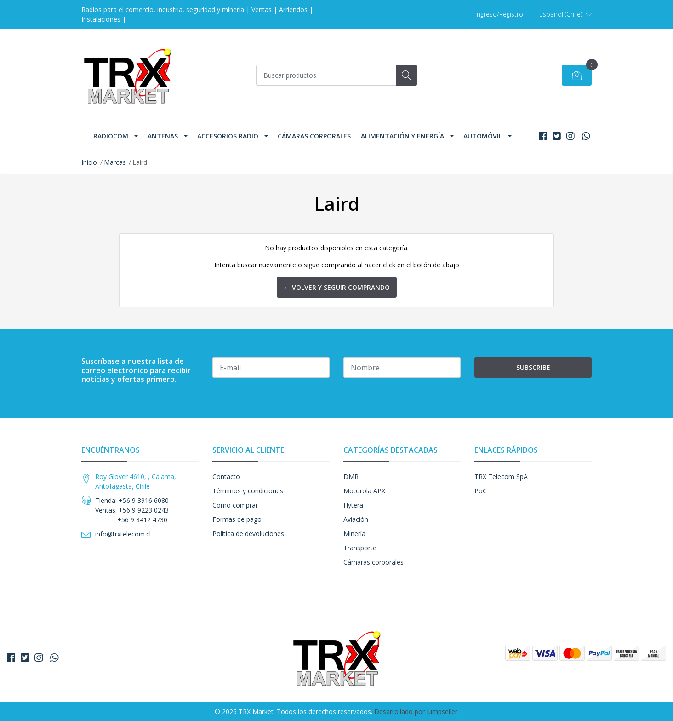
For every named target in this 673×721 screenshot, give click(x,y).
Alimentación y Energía (402, 136)
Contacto (226, 476)
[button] (565, 14)
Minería (354, 533)
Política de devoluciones (248, 533)
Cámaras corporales (314, 136)
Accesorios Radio (227, 136)
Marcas (115, 162)
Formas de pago (237, 519)
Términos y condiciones (247, 490)
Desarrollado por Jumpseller (415, 711)
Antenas (163, 136)
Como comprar (235, 505)
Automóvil (482, 136)
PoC (480, 490)
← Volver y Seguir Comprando (337, 287)
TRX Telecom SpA (501, 476)
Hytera (353, 505)
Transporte (359, 547)
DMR (351, 476)
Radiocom (110, 136)
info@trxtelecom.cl (123, 534)
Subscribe (533, 367)
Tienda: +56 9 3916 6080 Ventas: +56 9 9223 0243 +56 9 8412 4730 (132, 510)
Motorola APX (364, 490)
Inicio (89, 162)
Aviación (355, 519)
